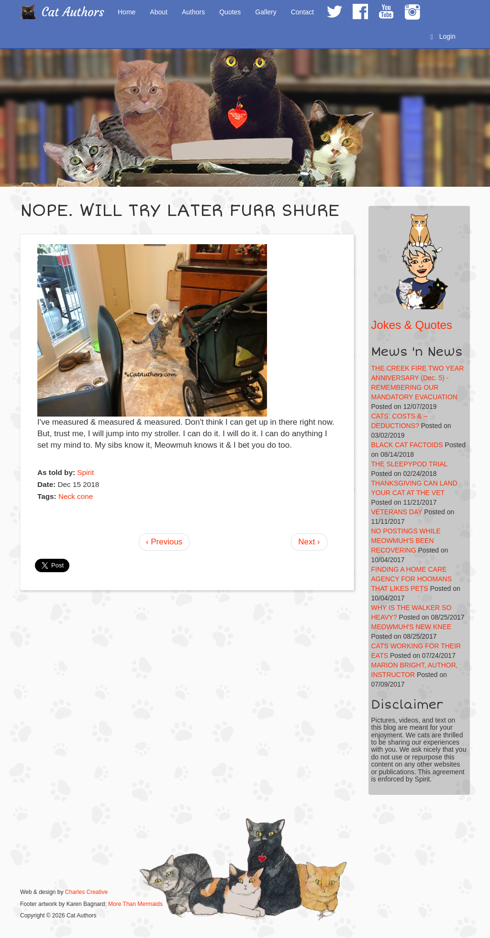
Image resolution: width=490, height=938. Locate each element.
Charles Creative (86, 892)
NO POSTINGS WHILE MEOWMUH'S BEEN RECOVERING (406, 540)
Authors (193, 12)
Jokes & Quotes (411, 324)
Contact (302, 12)
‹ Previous (164, 541)
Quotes (230, 12)
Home (126, 12)
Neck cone (75, 496)
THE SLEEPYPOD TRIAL (409, 464)
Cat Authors (73, 12)
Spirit (85, 472)
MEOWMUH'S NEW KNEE (411, 627)
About (158, 12)
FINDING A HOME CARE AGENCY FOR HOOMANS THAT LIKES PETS (411, 578)
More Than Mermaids (135, 904)
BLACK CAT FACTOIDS (407, 445)
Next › (309, 541)
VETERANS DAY (397, 512)
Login (443, 37)
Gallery (265, 12)
